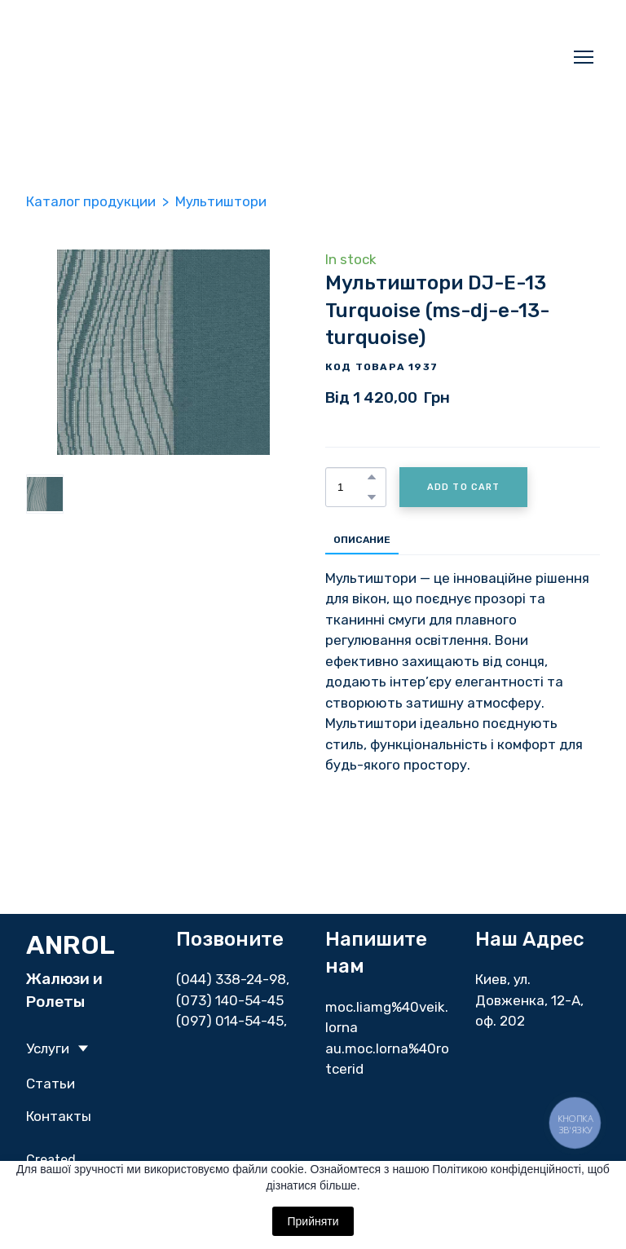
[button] (372, 476)
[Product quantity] (352, 487)
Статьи (50, 1083)
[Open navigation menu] (583, 57)
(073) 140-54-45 (230, 1000)
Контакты (58, 1116)
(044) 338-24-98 (231, 979)
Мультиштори (221, 201)
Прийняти (312, 1221)
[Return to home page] (213, 57)
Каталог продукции (91, 201)
